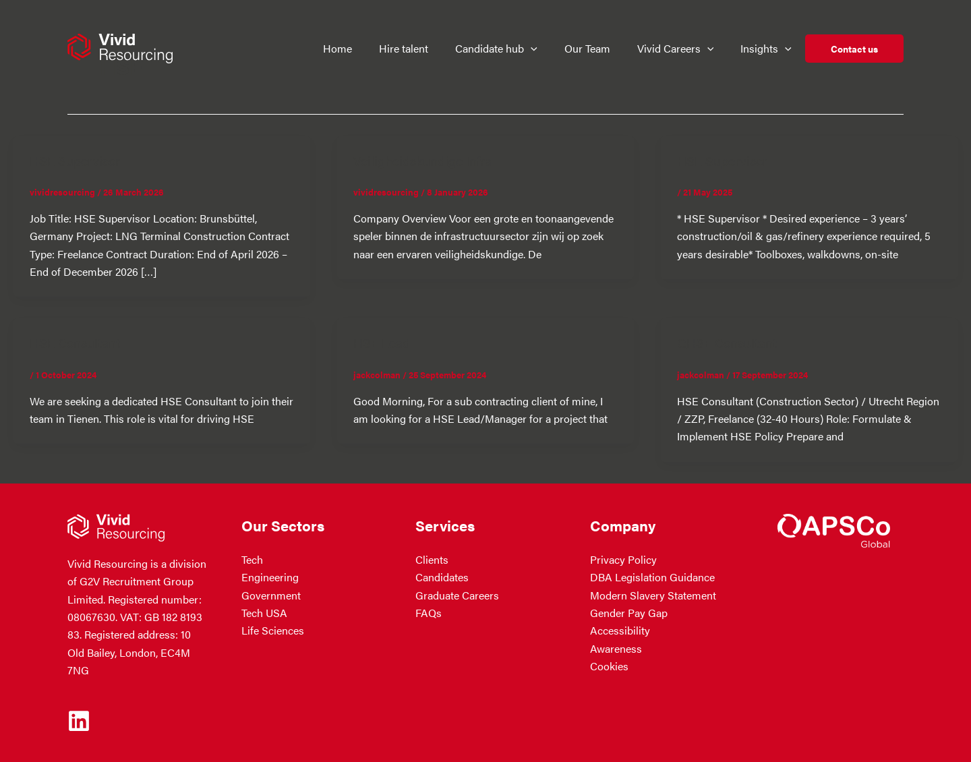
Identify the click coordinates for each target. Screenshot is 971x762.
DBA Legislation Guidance (652, 577)
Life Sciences (272, 630)
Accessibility (620, 630)
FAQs (428, 612)
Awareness (616, 648)
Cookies (609, 666)
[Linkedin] (78, 720)
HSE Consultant (76, 342)
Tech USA (264, 612)
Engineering (270, 577)
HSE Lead (382, 342)
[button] (539, 48)
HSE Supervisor (76, 160)
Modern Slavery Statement (653, 594)
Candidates (442, 577)
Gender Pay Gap (629, 612)
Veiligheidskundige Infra (423, 160)
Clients (431, 559)
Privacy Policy (623, 559)
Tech (252, 559)
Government (271, 594)
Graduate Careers (457, 594)
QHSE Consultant (729, 342)
